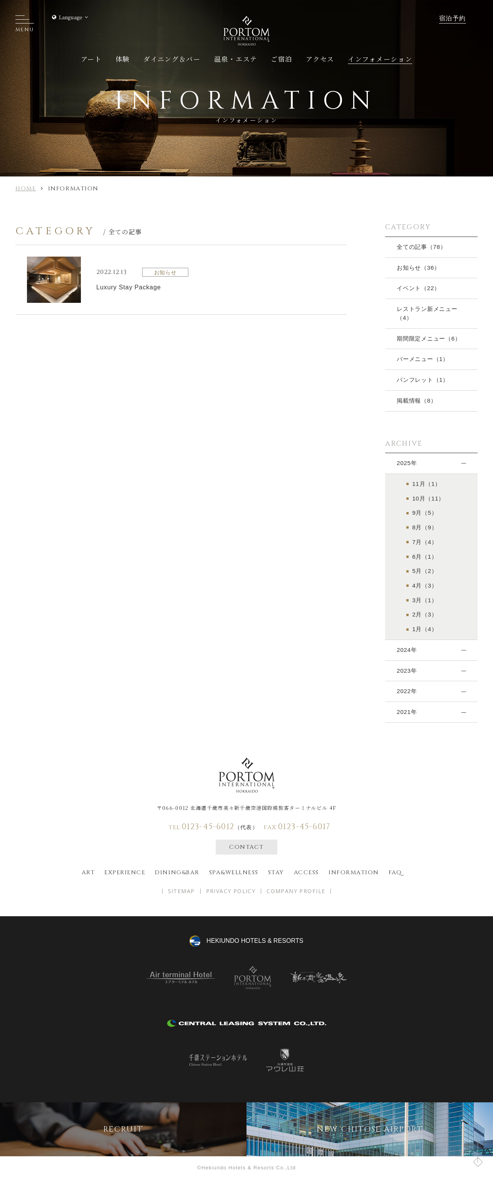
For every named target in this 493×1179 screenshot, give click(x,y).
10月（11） (428, 498)
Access (306, 872)
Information (354, 872)
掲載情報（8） (417, 400)
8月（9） (425, 527)
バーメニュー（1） (423, 359)
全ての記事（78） (421, 247)
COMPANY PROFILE (296, 891)
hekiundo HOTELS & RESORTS (254, 940)
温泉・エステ (235, 59)
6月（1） (425, 556)
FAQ (395, 872)
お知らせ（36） (418, 267)
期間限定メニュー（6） (429, 338)
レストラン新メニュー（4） (427, 313)
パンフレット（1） (423, 379)
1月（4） (425, 629)
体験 (123, 59)
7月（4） (425, 542)
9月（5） (425, 512)
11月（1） (426, 483)
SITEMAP (181, 891)
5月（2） (425, 571)
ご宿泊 (281, 59)
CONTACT (246, 847)
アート (91, 59)
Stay (276, 872)
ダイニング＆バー (172, 59)
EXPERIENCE (124, 872)
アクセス (320, 59)
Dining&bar (177, 872)
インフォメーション (380, 59)
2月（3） (425, 614)
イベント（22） (418, 288)
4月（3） (425, 585)
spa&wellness (233, 872)
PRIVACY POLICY (231, 891)
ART (88, 872)
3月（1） (425, 600)
